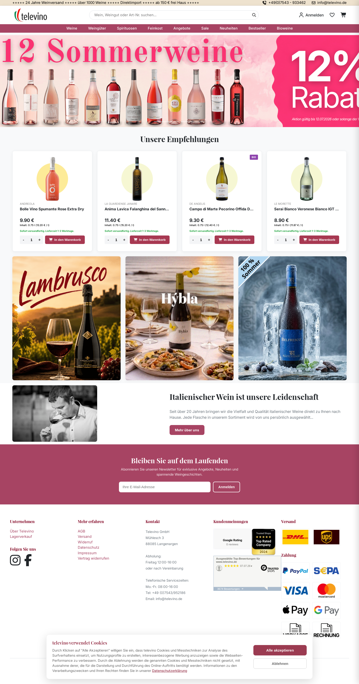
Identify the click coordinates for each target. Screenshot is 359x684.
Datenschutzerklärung (169, 671)
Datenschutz (88, 547)
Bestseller (257, 28)
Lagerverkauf (21, 536)
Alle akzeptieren (280, 650)
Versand (85, 536)
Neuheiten (229, 28)
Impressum (87, 553)
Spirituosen (127, 28)
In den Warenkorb (65, 240)
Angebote (181, 28)
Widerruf (85, 542)
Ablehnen (280, 663)
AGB (81, 531)
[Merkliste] (332, 15)
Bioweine (285, 28)
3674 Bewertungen (228, 589)
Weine (71, 28)
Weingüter (97, 28)
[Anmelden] (311, 15)
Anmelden (226, 487)
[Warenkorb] (344, 15)
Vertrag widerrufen (93, 558)
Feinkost (155, 28)
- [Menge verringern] (23, 240)
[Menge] (31, 240)
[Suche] (254, 15)
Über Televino (22, 531)
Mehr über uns (187, 430)
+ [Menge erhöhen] (39, 240)
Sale (205, 28)
